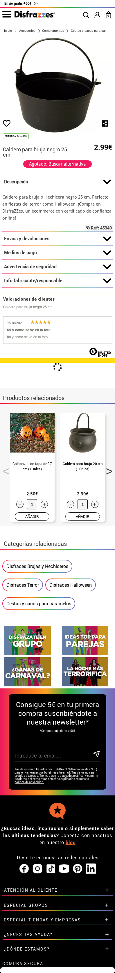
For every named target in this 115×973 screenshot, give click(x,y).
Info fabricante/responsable (57, 280)
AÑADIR (32, 516)
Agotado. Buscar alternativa (57, 164)
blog (71, 842)
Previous (4, 469)
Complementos (53, 30)
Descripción (57, 182)
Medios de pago (57, 252)
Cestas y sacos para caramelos (38, 603)
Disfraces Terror (22, 585)
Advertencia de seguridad (57, 266)
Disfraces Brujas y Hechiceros (37, 566)
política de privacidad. (29, 782)
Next (107, 469)
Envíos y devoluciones (57, 238)
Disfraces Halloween (70, 585)
